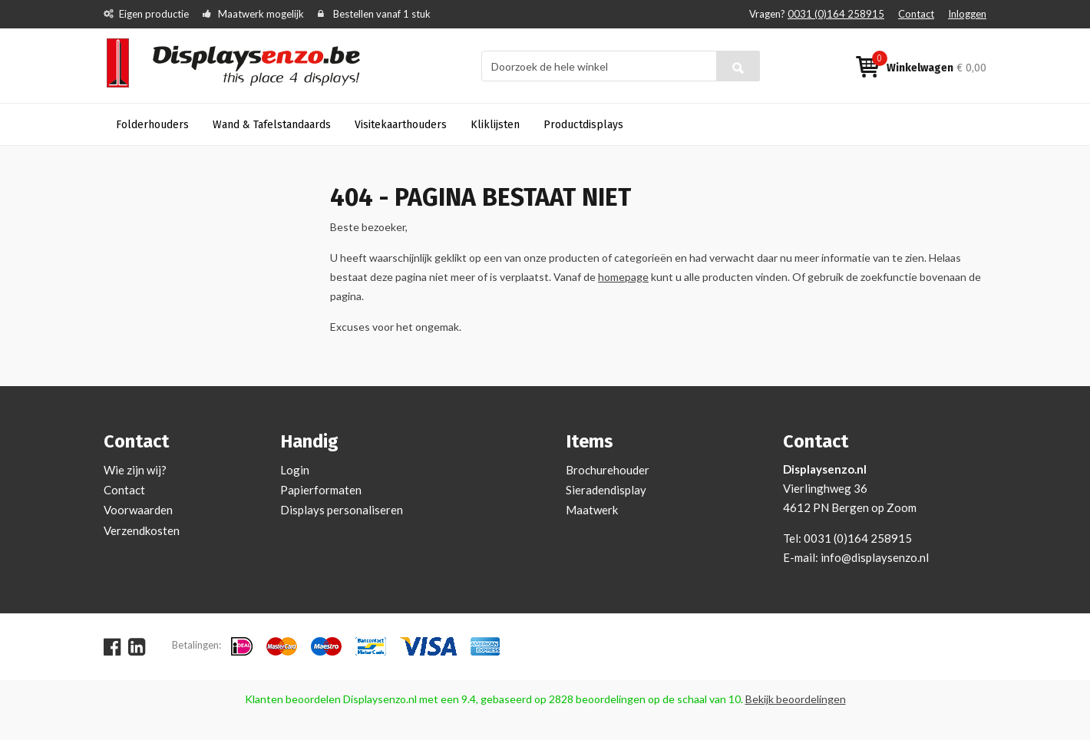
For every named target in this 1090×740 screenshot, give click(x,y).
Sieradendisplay (606, 490)
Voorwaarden (138, 510)
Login (294, 470)
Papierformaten (321, 490)
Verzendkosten (142, 530)
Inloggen (967, 14)
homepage (623, 276)
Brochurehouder (607, 470)
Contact (916, 14)
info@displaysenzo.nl (875, 557)
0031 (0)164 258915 (836, 14)
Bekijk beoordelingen (795, 698)
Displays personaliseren (341, 510)
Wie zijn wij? (135, 470)
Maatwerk (592, 510)
